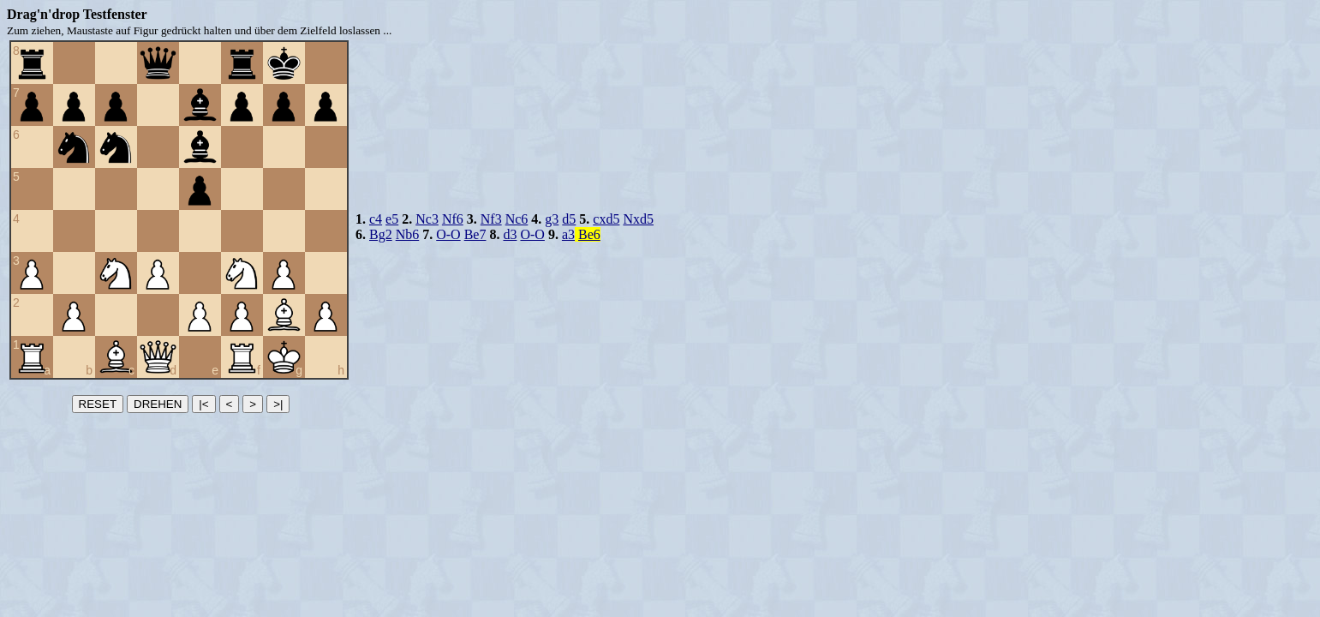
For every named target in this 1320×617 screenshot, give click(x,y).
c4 (375, 219)
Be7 (475, 234)
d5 (569, 219)
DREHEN (158, 404)
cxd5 (606, 219)
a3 (568, 234)
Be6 (589, 234)
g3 (551, 219)
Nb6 (408, 234)
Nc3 (427, 219)
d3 (510, 234)
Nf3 (491, 219)
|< (203, 404)
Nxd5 (638, 219)
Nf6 (452, 219)
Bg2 (380, 234)
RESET (97, 404)
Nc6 (517, 219)
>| (278, 404)
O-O (448, 234)
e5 (391, 219)
